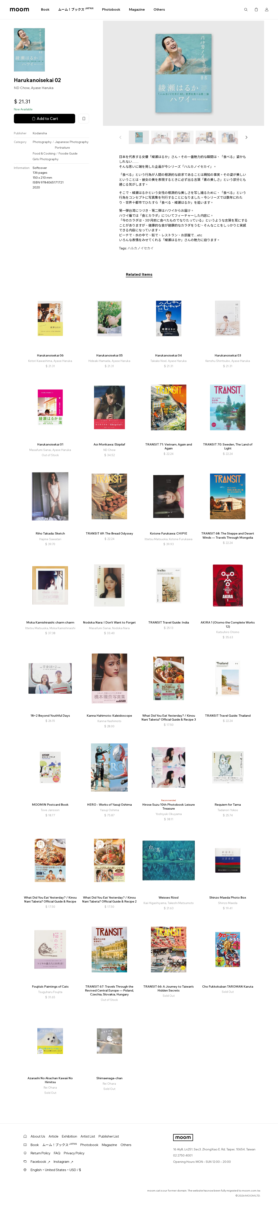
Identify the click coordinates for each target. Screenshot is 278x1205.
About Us (38, 1136)
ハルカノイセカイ (140, 248)
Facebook (40, 1162)
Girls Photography (46, 159)
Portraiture (62, 148)
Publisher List (109, 1136)
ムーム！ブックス (75, 9)
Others (159, 9)
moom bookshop (19, 9)
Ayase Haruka (42, 88)
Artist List (88, 1136)
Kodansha (40, 133)
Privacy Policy (74, 1153)
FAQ (57, 1153)
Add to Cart (44, 118)
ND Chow (22, 88)
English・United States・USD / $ (56, 1170)
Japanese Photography (72, 142)
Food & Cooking (44, 153)
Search (246, 9)
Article (53, 1136)
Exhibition (69, 1136)
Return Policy (40, 1153)
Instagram (63, 1162)
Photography (42, 142)
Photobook (111, 9)
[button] (246, 137)
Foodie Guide (68, 153)
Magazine (137, 9)
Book (45, 9)
